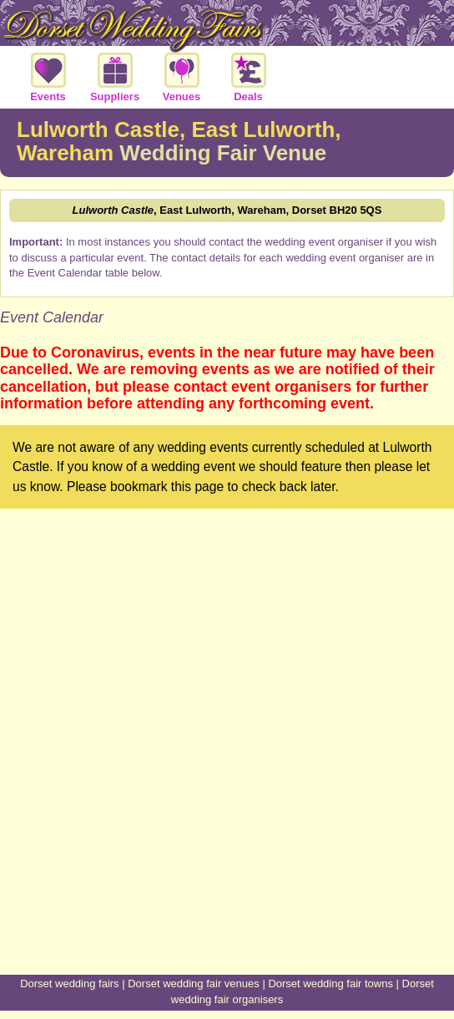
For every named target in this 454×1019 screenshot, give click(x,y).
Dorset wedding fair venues (194, 983)
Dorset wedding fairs (69, 983)
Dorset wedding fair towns (330, 983)
